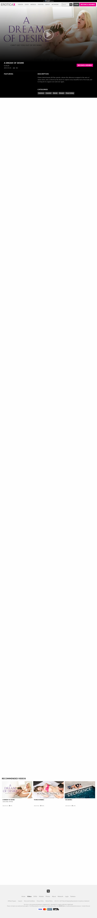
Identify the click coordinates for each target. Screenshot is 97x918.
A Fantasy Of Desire (9, 799)
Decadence (68, 799)
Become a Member (85, 65)
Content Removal (86, 906)
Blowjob (61, 93)
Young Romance (39, 799)
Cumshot (48, 93)
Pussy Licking (70, 93)
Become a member (88, 4)
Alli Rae (11, 801)
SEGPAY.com (62, 906)
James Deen (6, 801)
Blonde (55, 93)
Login (76, 4)
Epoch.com (15, 906)
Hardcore (41, 93)
